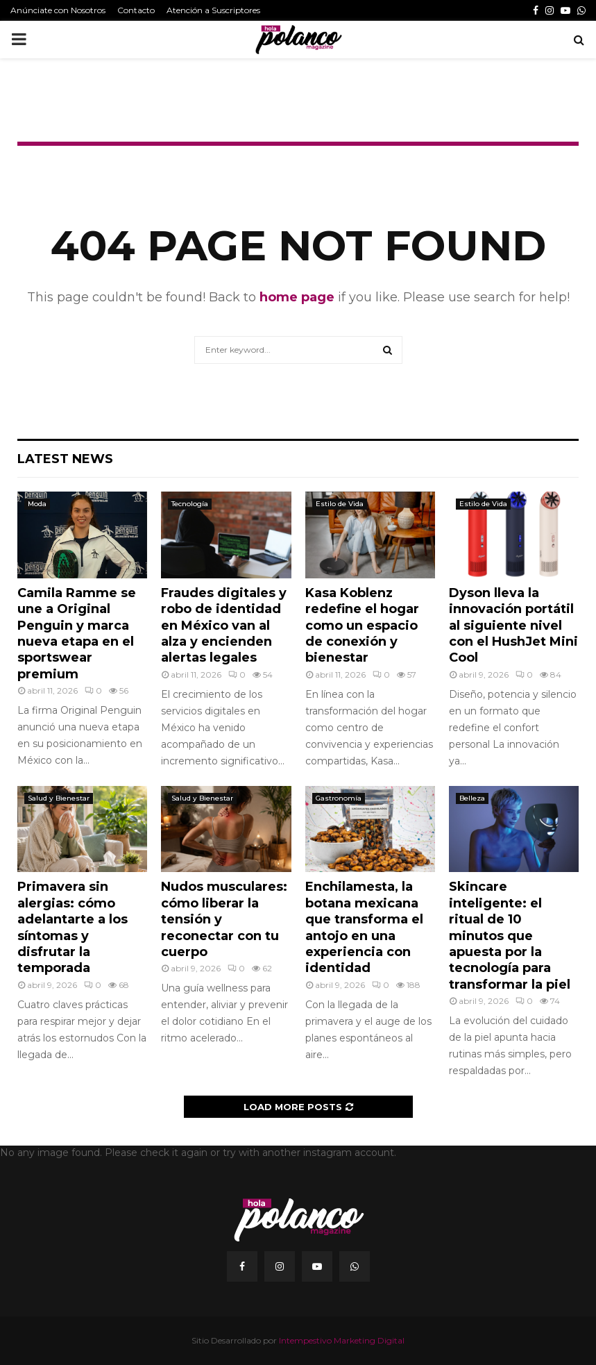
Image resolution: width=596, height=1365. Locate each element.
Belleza (472, 798)
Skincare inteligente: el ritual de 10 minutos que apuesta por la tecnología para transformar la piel (509, 935)
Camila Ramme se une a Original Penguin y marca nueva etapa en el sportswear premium (76, 633)
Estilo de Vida (340, 503)
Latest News (65, 459)
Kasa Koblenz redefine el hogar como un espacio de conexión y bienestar (362, 625)
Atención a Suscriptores (213, 10)
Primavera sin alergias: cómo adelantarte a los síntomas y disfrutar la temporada (72, 927)
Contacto (136, 10)
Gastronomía (338, 798)
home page (296, 297)
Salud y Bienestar (59, 798)
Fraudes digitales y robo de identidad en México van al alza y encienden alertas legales (224, 625)
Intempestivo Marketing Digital (342, 1340)
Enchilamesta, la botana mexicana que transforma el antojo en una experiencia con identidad (364, 927)
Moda (37, 503)
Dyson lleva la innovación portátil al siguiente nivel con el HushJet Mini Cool (513, 625)
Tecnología (189, 503)
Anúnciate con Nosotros (57, 10)
